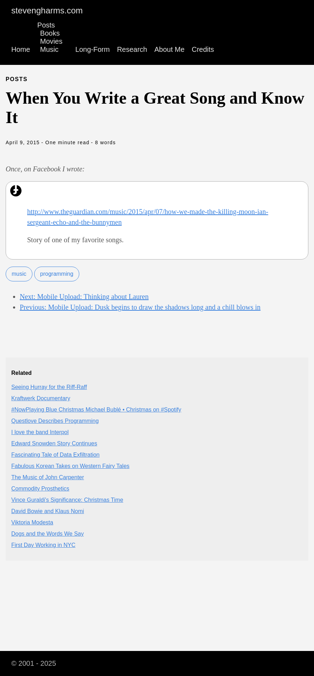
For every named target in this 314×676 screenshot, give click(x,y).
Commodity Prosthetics (40, 489)
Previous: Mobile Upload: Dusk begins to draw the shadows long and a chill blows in (140, 307)
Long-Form (92, 49)
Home (20, 49)
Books (50, 33)
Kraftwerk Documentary (40, 398)
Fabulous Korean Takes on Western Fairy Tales (70, 466)
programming (56, 274)
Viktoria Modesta (32, 522)
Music (49, 49)
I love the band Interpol (40, 432)
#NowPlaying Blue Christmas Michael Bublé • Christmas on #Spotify (96, 410)
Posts (46, 25)
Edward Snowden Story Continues (54, 443)
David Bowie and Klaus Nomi (47, 511)
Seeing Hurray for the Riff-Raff (49, 387)
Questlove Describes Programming (55, 421)
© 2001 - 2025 (33, 663)
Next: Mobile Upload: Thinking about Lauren (84, 296)
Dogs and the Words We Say (47, 534)
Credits (203, 49)
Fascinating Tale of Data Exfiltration (55, 455)
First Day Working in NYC (43, 545)
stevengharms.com (47, 10)
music (19, 274)
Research (132, 49)
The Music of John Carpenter (47, 477)
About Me (169, 49)
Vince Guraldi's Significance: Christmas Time (67, 500)
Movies (51, 41)
